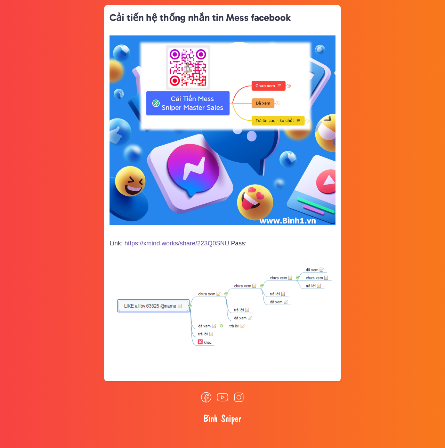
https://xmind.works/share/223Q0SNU (176, 243)
